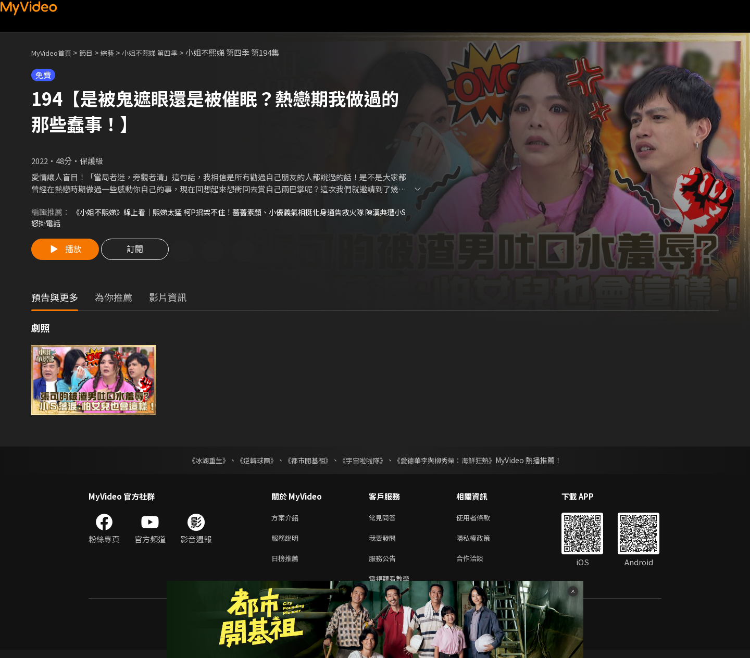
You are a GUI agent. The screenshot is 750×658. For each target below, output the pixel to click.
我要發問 (384, 542)
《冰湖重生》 (199, 462)
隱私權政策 (482, 542)
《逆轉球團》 (250, 462)
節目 (94, 52)
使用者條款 (482, 520)
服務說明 (287, 542)
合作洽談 (478, 563)
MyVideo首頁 (55, 52)
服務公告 (384, 563)
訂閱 (141, 252)
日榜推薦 (287, 563)
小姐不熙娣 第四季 (165, 52)
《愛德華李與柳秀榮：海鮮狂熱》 (451, 462)
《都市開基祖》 (305, 462)
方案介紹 (287, 520)
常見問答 (384, 520)
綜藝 (118, 52)
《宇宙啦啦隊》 (363, 462)
